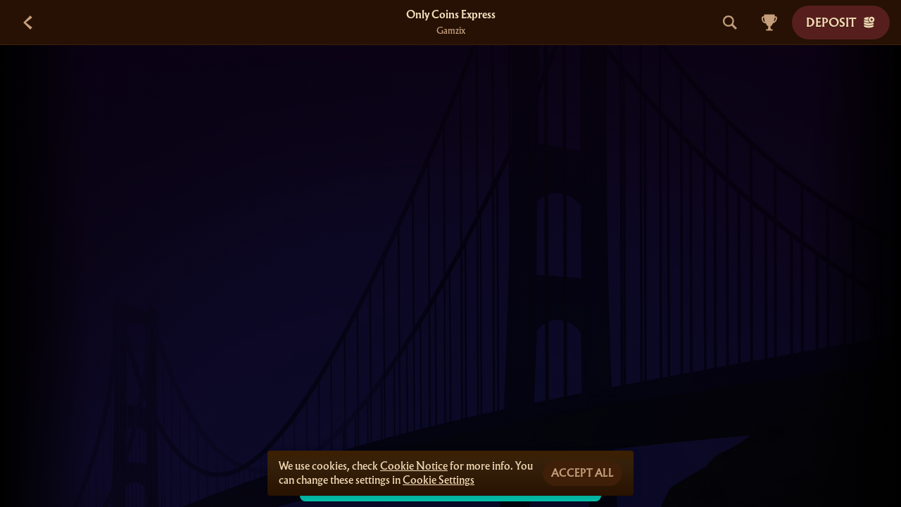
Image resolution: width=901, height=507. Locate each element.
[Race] (769, 22)
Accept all (582, 473)
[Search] (730, 22)
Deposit (841, 22)
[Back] (28, 22)
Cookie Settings (438, 480)
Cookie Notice (414, 466)
